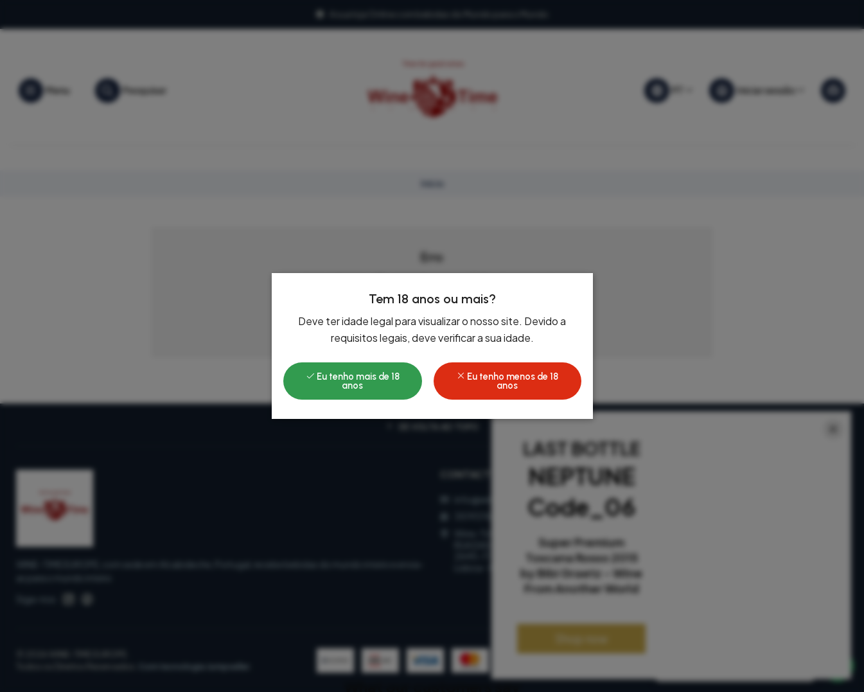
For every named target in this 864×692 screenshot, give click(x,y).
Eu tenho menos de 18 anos (507, 381)
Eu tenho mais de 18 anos (353, 381)
